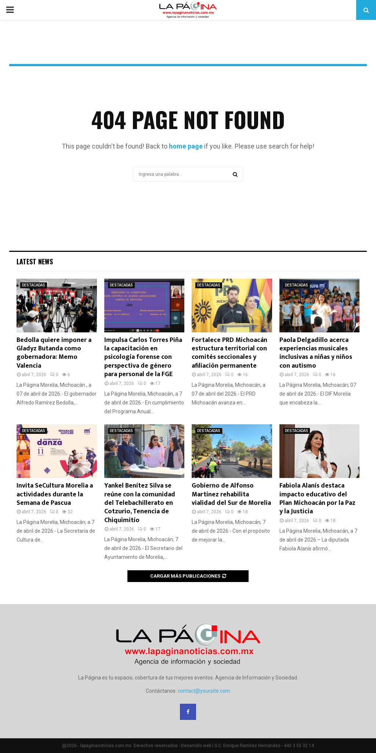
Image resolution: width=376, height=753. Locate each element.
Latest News (35, 261)
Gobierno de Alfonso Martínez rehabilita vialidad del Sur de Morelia (231, 494)
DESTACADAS (33, 285)
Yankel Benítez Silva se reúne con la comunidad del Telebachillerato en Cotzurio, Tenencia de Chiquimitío (139, 503)
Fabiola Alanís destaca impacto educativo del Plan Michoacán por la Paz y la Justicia (317, 498)
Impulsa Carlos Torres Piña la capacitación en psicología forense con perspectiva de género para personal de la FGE (143, 357)
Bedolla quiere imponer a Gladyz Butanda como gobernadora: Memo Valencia (54, 353)
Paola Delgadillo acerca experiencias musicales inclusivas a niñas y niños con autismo (315, 353)
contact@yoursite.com (204, 691)
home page (186, 146)
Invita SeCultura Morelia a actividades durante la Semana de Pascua (55, 494)
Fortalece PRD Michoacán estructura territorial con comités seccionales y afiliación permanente (229, 353)
